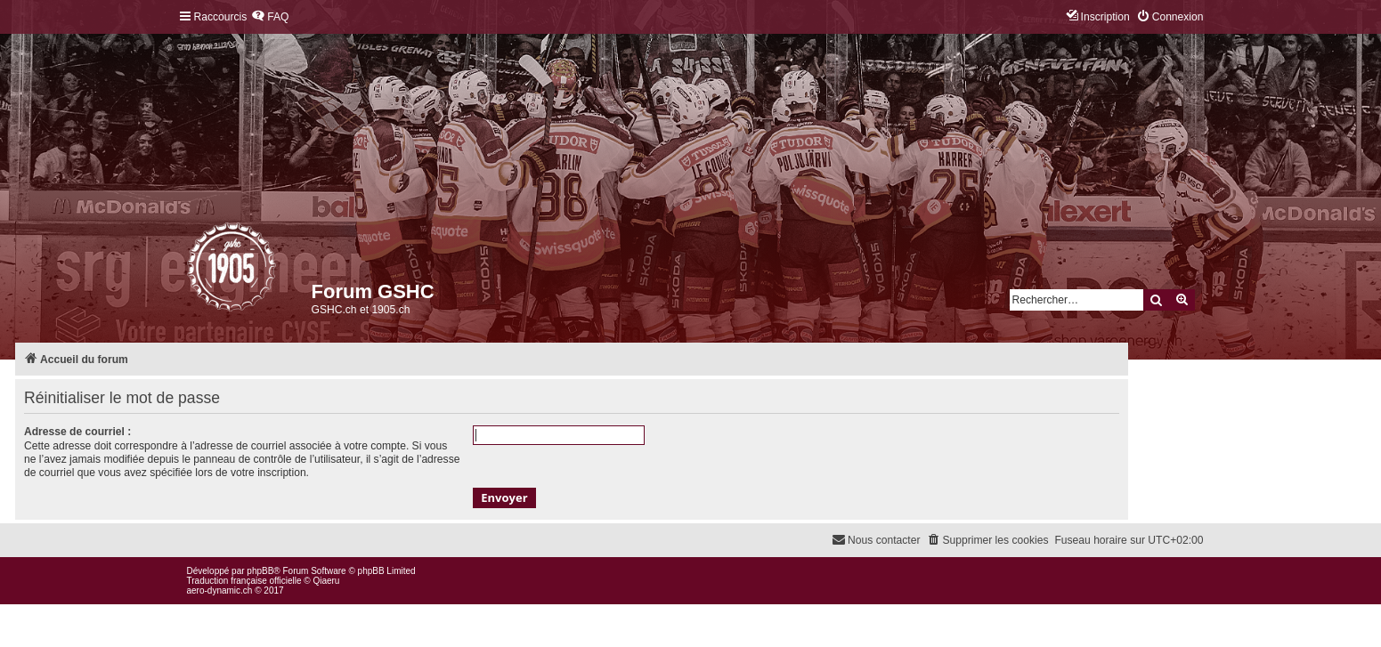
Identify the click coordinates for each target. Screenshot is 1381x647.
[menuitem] (269, 17)
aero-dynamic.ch (220, 590)
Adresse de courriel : (77, 431)
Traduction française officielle (244, 581)
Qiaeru (326, 581)
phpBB (260, 571)
